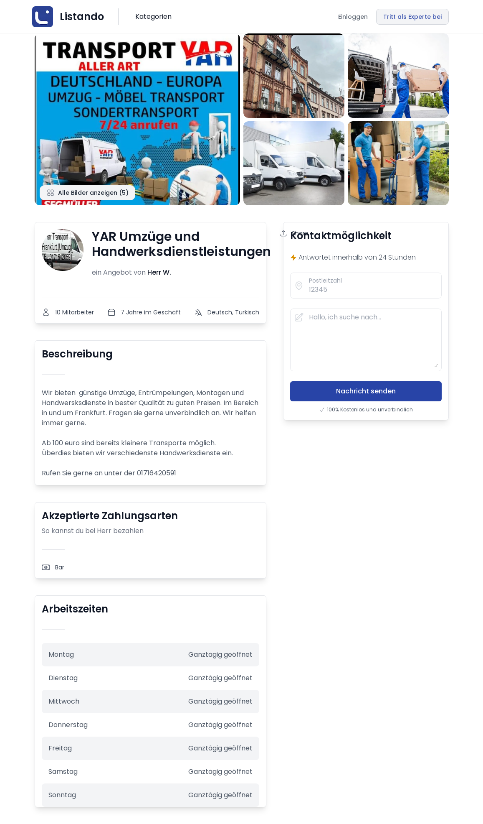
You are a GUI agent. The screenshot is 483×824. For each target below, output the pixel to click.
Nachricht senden (366, 391)
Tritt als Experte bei (412, 17)
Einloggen (353, 17)
